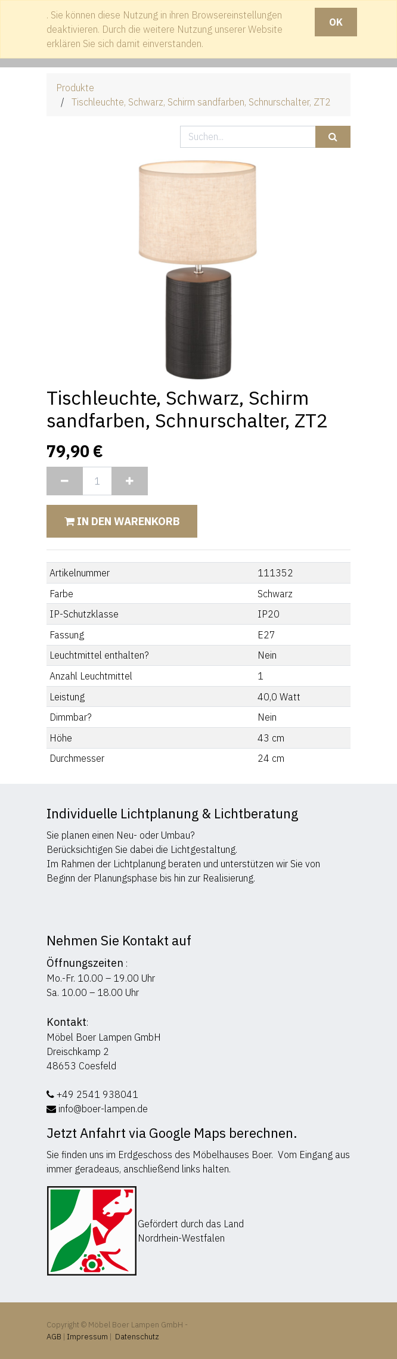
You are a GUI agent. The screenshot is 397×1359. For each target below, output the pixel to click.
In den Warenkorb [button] (121, 521)
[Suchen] (333, 137)
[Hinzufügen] (129, 481)
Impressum (87, 1337)
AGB (54, 1337)
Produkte (75, 88)
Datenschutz (137, 1337)
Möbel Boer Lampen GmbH (103, 1037)
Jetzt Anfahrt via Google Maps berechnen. (171, 1132)
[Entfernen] (64, 481)
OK (336, 22)
